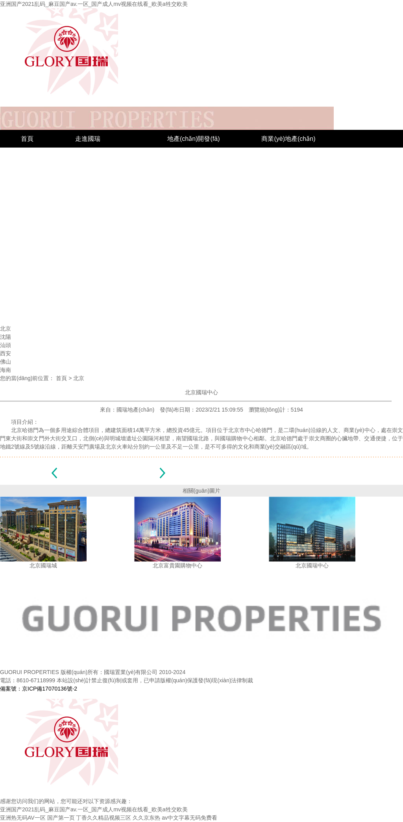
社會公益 (33, 298)
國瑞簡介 (87, 156)
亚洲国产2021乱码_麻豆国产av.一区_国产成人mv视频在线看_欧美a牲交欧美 (94, 4)
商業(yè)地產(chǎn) (288, 138)
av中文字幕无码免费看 (189, 818)
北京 (267, 156)
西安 (267, 209)
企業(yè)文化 (93, 191)
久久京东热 (146, 818)
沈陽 (267, 174)
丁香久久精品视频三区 (103, 818)
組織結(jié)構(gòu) (100, 174)
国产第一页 (61, 818)
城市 (173, 156)
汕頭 (267, 191)
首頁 (27, 138)
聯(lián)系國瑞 (201, 262)
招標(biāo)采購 (119, 262)
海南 (267, 245)
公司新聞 (33, 315)
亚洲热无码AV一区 (23, 818)
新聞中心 (33, 262)
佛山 (267, 227)
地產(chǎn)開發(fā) (193, 138)
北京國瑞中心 (201, 392)
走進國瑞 (87, 138)
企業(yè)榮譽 (39, 280)
